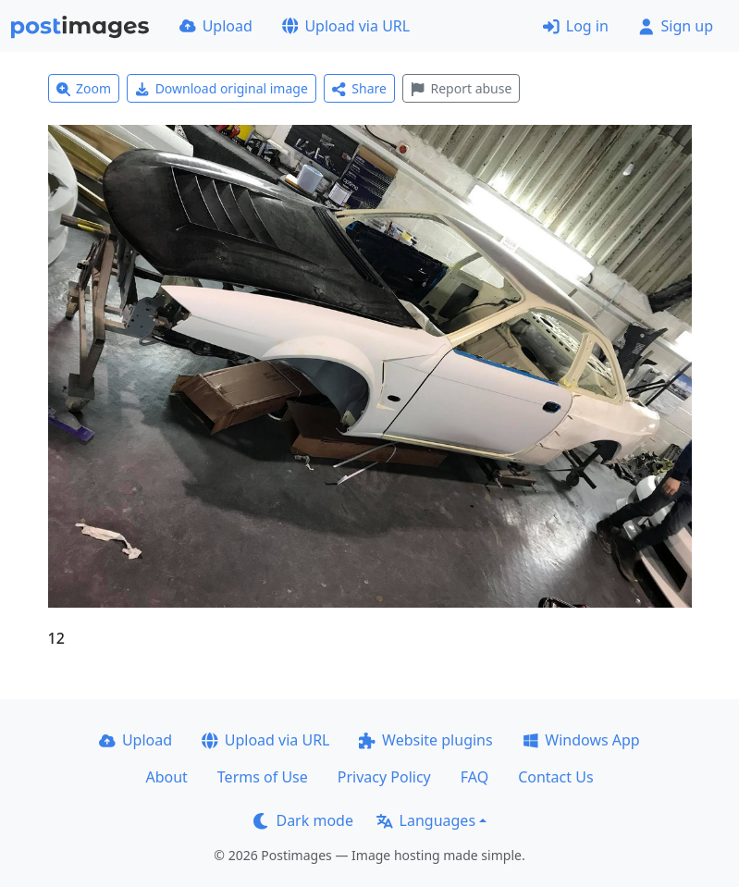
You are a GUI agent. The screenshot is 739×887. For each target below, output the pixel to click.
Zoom (84, 88)
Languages (425, 820)
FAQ (474, 777)
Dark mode (303, 820)
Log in (576, 26)
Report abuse (461, 88)
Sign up (675, 26)
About (166, 777)
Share (359, 88)
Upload (215, 26)
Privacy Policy (384, 777)
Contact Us (555, 777)
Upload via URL (346, 26)
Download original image (221, 88)
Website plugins (425, 740)
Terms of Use (262, 777)
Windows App (581, 740)
